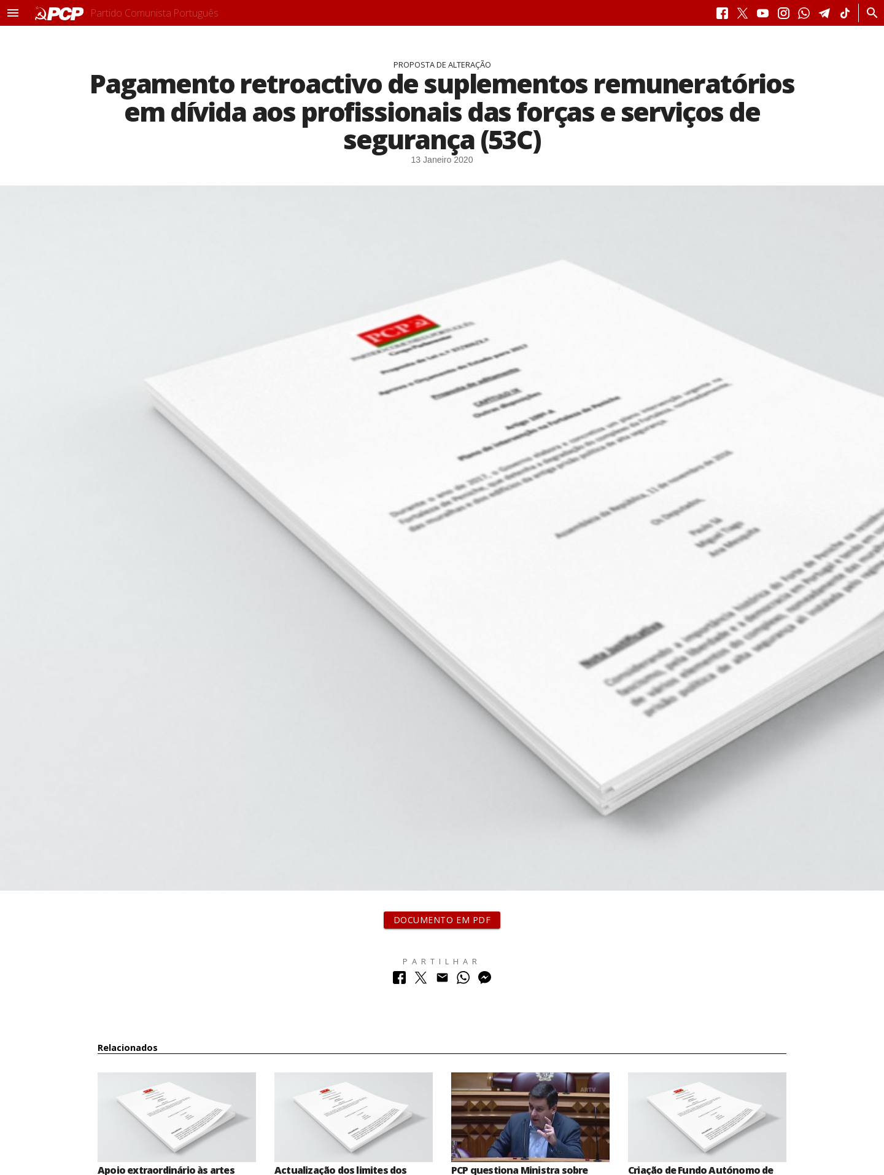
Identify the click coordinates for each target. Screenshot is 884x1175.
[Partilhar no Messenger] (484, 980)
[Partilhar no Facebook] (399, 980)
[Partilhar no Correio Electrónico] (442, 980)
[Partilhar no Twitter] (420, 980)
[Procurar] (869, 13)
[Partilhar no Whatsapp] (463, 980)
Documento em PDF (442, 920)
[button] (13, 13)
